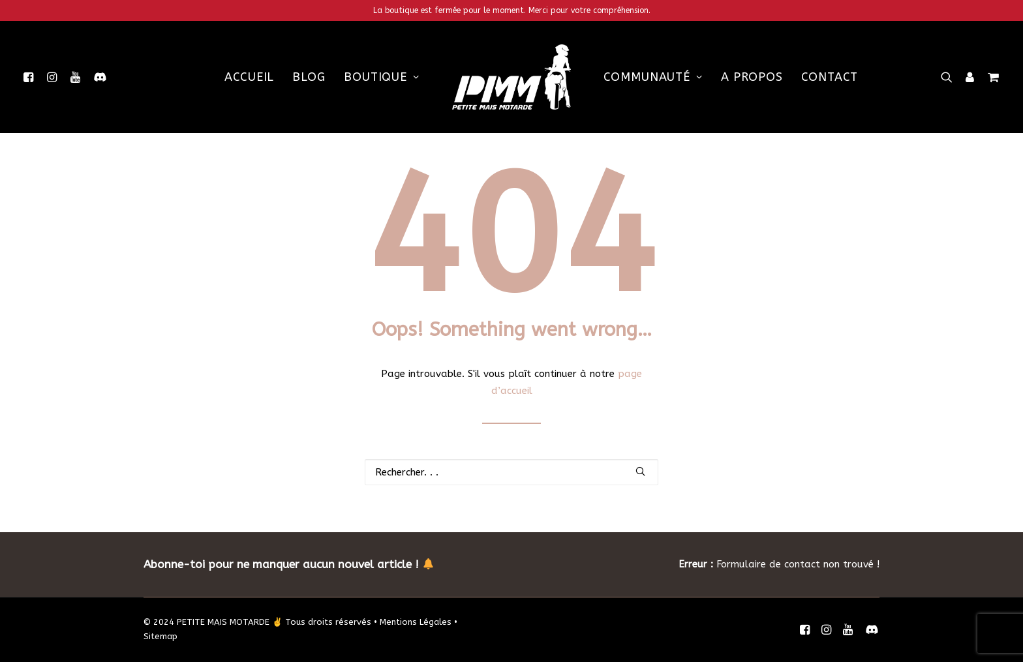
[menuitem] (31, 77)
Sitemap (160, 636)
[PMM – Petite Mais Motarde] (511, 77)
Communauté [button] (653, 77)
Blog (309, 77)
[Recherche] (511, 472)
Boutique (382, 77)
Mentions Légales (415, 622)
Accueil (249, 77)
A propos (752, 77)
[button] (31, 77)
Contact (829, 77)
